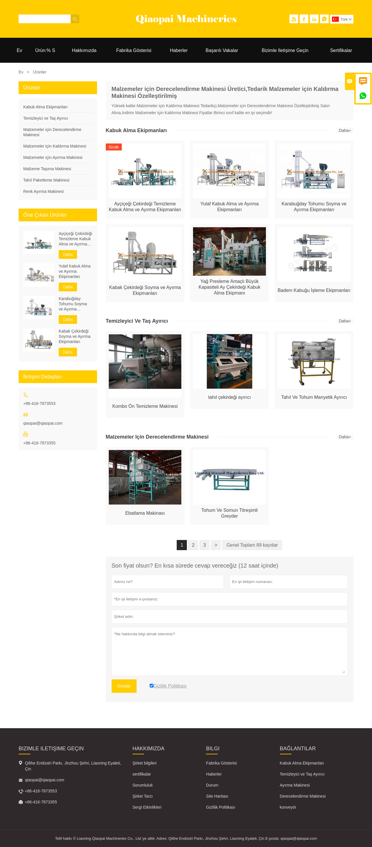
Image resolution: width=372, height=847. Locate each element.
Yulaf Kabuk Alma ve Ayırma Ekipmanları (75, 271)
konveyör (288, 807)
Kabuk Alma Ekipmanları (45, 107)
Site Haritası (217, 796)
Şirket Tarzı (143, 796)
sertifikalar (142, 774)
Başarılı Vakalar (222, 50)
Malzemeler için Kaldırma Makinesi (54, 146)
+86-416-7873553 (39, 403)
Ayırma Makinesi (295, 785)
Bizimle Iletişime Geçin (285, 50)
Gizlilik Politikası (220, 807)
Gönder (124, 686)
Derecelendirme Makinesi (303, 796)
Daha (68, 254)
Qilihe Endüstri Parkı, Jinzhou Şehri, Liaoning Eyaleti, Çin (73, 766)
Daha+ (345, 130)
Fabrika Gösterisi (133, 50)
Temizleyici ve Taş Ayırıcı (45, 118)
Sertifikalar (341, 50)
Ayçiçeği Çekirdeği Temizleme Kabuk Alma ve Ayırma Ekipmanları (75, 239)
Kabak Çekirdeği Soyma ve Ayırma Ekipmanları (74, 336)
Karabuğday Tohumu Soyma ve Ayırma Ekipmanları (73, 304)
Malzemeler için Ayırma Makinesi (53, 157)
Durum (212, 785)
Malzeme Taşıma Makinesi (47, 168)
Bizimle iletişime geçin (51, 748)
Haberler (178, 50)
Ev (19, 50)
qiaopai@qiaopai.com (42, 423)
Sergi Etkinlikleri (147, 807)
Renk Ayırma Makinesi (43, 191)
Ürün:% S (45, 50)
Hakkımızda (84, 50)
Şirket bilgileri (145, 763)
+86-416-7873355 (39, 443)
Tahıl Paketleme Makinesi (46, 180)
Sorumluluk (143, 785)
